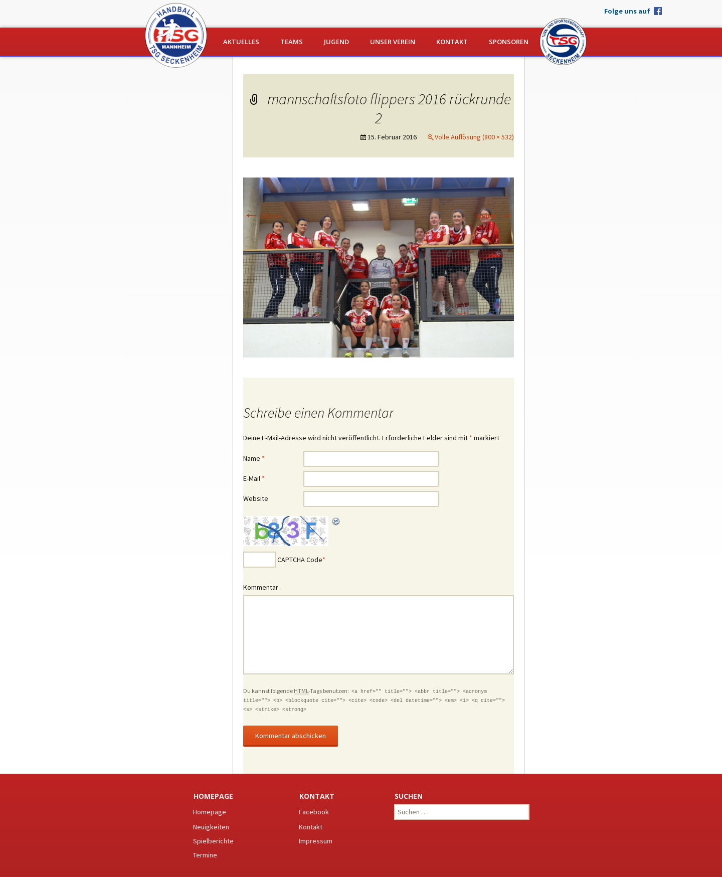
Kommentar (260, 587)
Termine (205, 854)
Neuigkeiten (211, 826)
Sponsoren (508, 41)
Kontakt (452, 41)
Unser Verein (392, 41)
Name (254, 458)
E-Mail (254, 478)
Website (255, 498)
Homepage (209, 811)
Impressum (315, 840)
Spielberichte (213, 840)
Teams (291, 41)
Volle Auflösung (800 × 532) (474, 136)
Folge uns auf (627, 11)
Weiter (495, 215)
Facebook (314, 811)
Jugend (336, 41)
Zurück (262, 215)
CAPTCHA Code (299, 559)
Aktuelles (241, 41)
